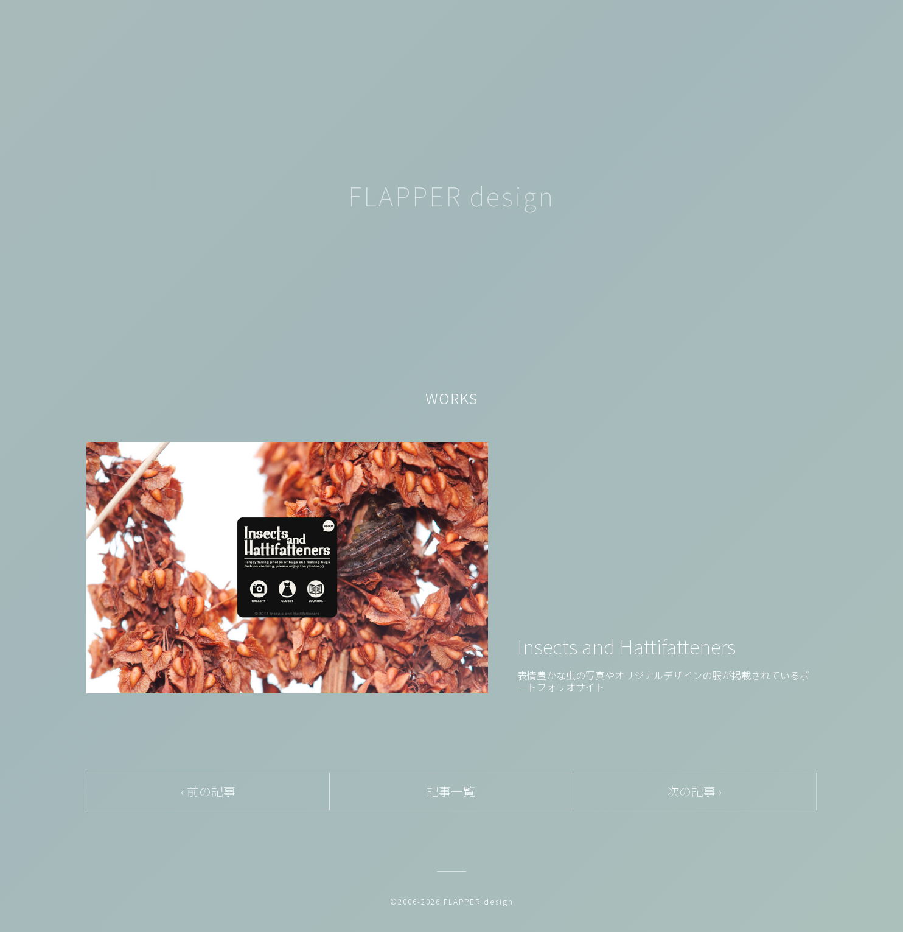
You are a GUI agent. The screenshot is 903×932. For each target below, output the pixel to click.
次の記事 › (694, 791)
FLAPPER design (451, 195)
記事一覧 (451, 791)
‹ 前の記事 (208, 791)
